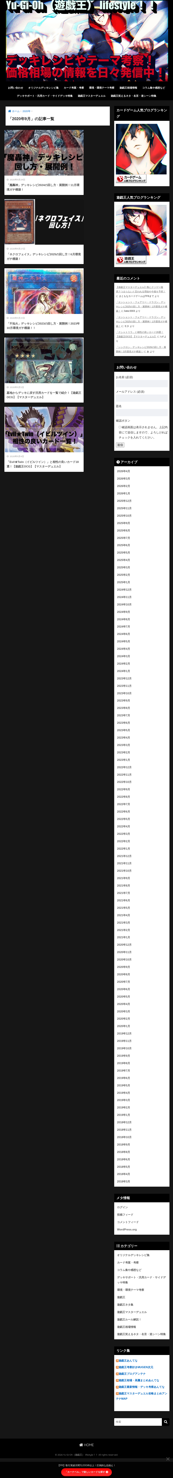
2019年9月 (124, 1065)
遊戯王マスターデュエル (92, 95)
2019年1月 (124, 1126)
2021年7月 (124, 900)
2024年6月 (124, 636)
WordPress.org (127, 1242)
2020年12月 (124, 952)
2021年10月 (124, 877)
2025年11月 (124, 508)
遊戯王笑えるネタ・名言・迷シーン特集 (133, 95)
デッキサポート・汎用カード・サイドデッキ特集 (45, 95)
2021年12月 (124, 862)
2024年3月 (124, 659)
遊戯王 (121, 1311)
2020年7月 (124, 990)
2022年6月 (124, 817)
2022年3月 (124, 839)
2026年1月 (124, 493)
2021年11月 (124, 870)
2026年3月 (124, 478)
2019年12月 (124, 1043)
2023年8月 (124, 711)
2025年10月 (124, 515)
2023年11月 (124, 689)
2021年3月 (124, 930)
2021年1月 (124, 945)
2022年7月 (124, 809)
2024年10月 (124, 606)
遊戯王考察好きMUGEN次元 (137, 1387)
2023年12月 (124, 681)
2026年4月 (124, 470)
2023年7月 (124, 719)
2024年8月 (124, 621)
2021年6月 (124, 907)
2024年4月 (124, 651)
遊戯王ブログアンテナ (133, 1393)
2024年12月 (124, 591)
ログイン (123, 1219)
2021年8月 (124, 892)
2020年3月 (124, 1020)
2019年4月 (124, 1103)
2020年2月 (124, 1028)
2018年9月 (124, 1156)
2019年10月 (124, 1058)
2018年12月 (124, 1133)
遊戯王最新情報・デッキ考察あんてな (143, 1406)
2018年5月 (124, 1178)
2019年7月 (124, 1081)
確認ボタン (123, 420)
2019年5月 (124, 1096)
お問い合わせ (15, 87)
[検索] (165, 1441)
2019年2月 (124, 1118)
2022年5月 (124, 824)
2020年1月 (124, 1035)
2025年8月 (124, 530)
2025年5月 (124, 553)
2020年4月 (124, 1013)
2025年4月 (124, 561)
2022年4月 (124, 832)
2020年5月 (124, 1005)
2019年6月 (124, 1088)
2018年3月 (124, 1193)
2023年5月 (124, 734)
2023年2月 (124, 756)
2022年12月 (124, 772)
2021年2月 (124, 937)
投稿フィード (125, 1227)
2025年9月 (124, 523)
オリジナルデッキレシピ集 (43, 87)
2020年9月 (124, 975)
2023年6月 (124, 726)
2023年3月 (124, 749)
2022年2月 (124, 847)
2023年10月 (124, 696)
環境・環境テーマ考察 (101, 87)
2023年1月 (124, 764)
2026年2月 (124, 485)
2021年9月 (124, 885)
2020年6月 (124, 998)
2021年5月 (124, 915)
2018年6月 (124, 1171)
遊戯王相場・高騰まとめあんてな (140, 1400)
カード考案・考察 (74, 87)
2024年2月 (124, 666)
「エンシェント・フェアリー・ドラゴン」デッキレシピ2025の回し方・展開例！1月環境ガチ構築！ (142, 306)
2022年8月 (124, 802)
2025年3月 (124, 568)
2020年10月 (124, 967)
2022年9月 (124, 794)
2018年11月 (124, 1141)
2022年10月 (124, 787)
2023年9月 (124, 704)
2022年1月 (124, 855)
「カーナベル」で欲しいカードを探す (86, 1471)
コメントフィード (128, 1234)
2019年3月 (124, 1111)
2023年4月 (124, 741)
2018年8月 (124, 1163)
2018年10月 (124, 1148)
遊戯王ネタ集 (125, 1318)
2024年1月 (124, 674)
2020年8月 (124, 982)
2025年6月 (124, 546)
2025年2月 (124, 576)
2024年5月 (124, 644)
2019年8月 (124, 1073)
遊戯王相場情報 (128, 87)
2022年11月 (124, 779)
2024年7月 (124, 628)
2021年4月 (124, 922)
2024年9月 (124, 613)
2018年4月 (124, 1186)
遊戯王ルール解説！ (130, 1333)
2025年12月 (124, 500)
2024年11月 (124, 598)
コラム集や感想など (153, 87)
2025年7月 (124, 538)
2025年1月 (124, 583)
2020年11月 (124, 960)
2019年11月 (124, 1050)
